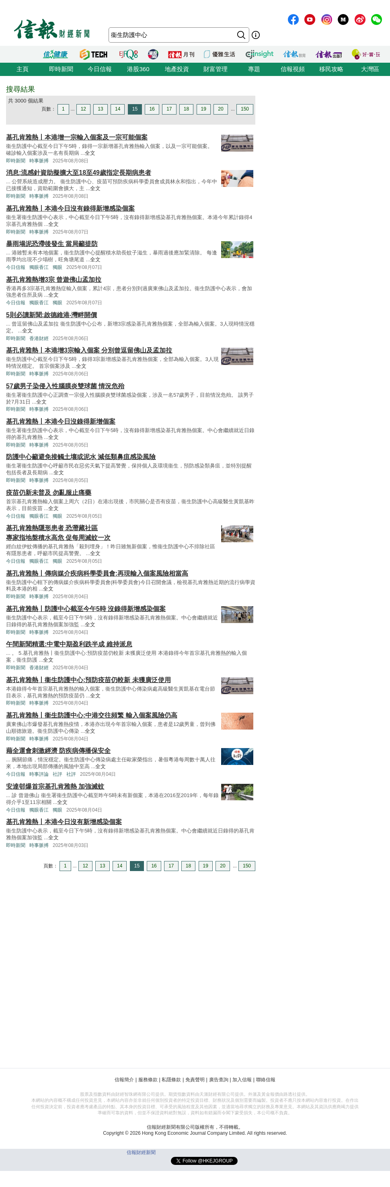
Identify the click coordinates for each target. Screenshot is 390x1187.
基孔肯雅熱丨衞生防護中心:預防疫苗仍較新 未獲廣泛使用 (88, 680)
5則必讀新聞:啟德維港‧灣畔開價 (51, 315)
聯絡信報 (265, 1079)
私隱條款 (171, 1079)
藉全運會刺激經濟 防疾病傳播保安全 (58, 750)
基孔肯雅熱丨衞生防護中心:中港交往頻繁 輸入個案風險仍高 (91, 715)
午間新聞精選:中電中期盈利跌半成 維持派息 (69, 644)
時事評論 (39, 774)
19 (203, 109)
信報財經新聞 (141, 1152)
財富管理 (215, 69)
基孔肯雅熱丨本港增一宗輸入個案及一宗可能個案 (77, 137)
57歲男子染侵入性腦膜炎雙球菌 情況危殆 (65, 386)
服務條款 (148, 1079)
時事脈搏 (39, 161)
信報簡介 (124, 1079)
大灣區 (370, 69)
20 (220, 109)
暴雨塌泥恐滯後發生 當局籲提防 (52, 243)
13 (100, 109)
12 (83, 109)
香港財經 (39, 338)
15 (135, 109)
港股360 (138, 69)
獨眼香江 (39, 267)
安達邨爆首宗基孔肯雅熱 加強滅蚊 (55, 786)
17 (169, 109)
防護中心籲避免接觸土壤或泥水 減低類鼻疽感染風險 (81, 456)
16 (151, 109)
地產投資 (177, 69)
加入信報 (242, 1079)
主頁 (22, 69)
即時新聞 (61, 69)
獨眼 (57, 267)
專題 (254, 69)
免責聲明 (195, 1079)
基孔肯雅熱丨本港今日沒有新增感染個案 (64, 821)
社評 (57, 774)
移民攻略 (331, 69)
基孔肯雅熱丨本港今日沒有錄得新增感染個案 (70, 208)
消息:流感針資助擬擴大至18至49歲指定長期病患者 (78, 172)
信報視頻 (293, 69)
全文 (90, 153)
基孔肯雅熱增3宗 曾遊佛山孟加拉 (53, 279)
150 (245, 109)
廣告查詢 (218, 1079)
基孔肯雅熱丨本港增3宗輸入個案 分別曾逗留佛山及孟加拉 (89, 350)
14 (117, 109)
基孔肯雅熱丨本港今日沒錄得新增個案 (60, 421)
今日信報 (100, 69)
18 (186, 109)
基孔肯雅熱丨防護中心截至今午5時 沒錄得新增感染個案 (86, 608)
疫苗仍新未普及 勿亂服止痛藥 (48, 492)
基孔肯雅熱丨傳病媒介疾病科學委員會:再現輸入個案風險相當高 (97, 573)
